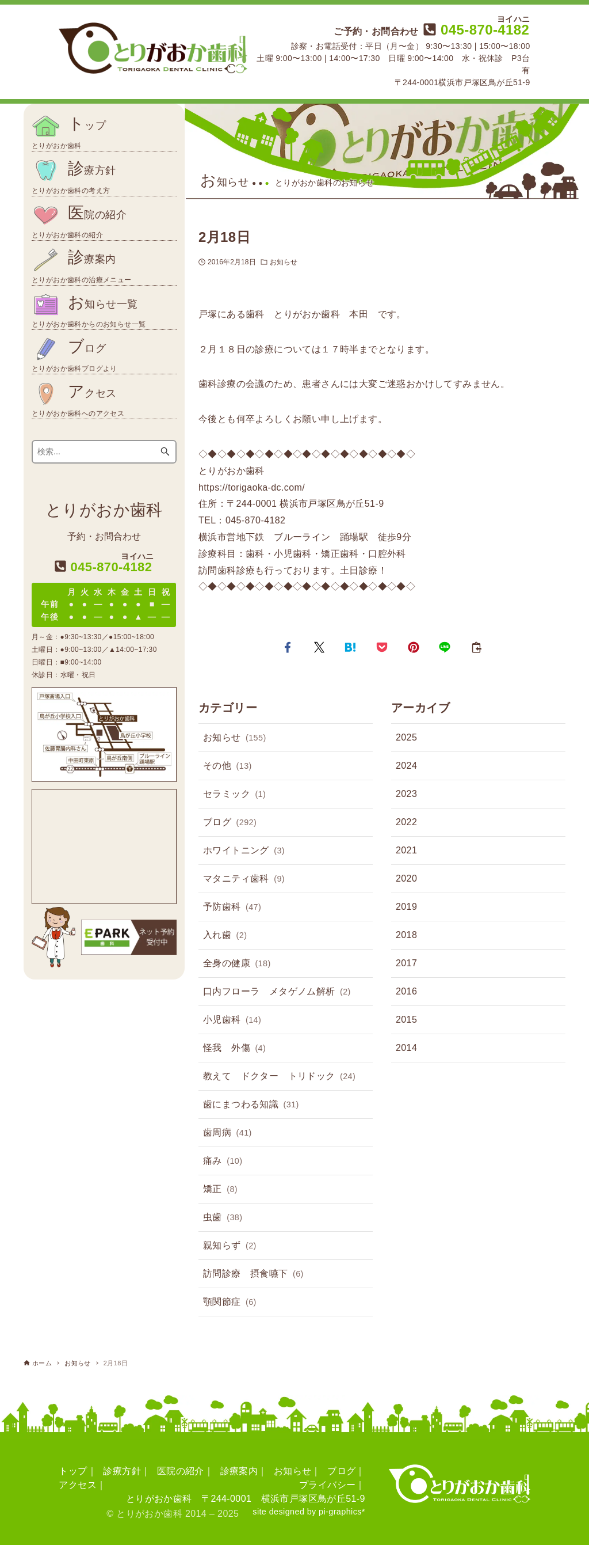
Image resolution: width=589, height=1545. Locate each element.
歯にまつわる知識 (251, 1105)
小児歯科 (232, 1020)
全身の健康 (237, 964)
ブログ (230, 823)
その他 (227, 766)
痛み (222, 1161)
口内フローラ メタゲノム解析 (277, 992)
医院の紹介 (180, 1471)
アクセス (78, 1485)
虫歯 (222, 1218)
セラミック (234, 794)
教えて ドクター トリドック (279, 1077)
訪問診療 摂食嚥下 (253, 1274)
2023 (406, 794)
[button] (288, 647)
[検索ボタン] (165, 452)
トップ (73, 1471)
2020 (406, 878)
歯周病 (227, 1133)
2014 (406, 1048)
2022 (406, 822)
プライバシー (327, 1485)
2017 (406, 963)
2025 (406, 737)
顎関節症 (230, 1302)
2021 (406, 850)
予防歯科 (232, 907)
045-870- (474, 29)
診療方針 (122, 1471)
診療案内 (239, 1471)
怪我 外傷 (234, 1048)
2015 (406, 1019)
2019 (406, 907)
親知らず (230, 1246)
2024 (406, 765)
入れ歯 (225, 935)
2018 (406, 935)
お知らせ (283, 262)
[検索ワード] (104, 452)
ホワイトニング (244, 851)
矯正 (220, 1189)
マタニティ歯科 (244, 879)
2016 (406, 991)
